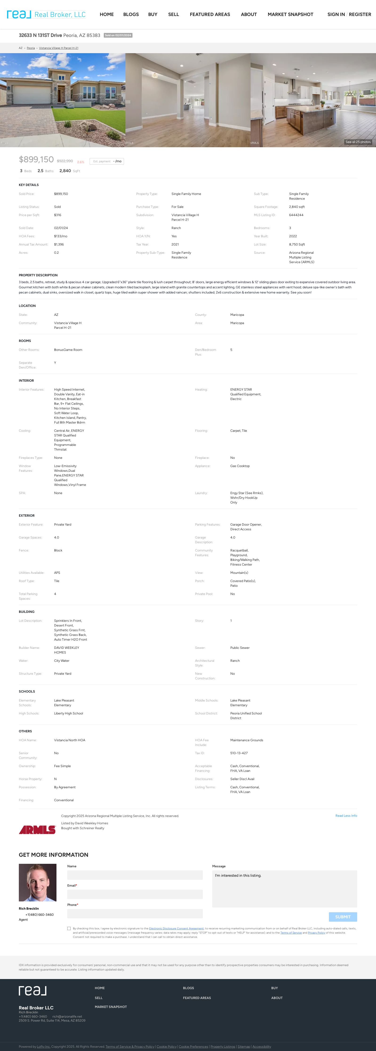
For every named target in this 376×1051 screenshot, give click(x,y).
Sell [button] (173, 14)
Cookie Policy (166, 1047)
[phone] (135, 913)
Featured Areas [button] (210, 14)
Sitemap (244, 1047)
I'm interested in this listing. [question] (284, 889)
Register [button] (360, 14)
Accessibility (261, 1047)
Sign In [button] (336, 14)
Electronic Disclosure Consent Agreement (176, 928)
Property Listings (223, 1047)
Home (107, 14)
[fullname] (135, 875)
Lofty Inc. (44, 1047)
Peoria (31, 48)
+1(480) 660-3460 (33, 1017)
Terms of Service (291, 932)
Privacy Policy (316, 932)
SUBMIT (343, 917)
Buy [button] (152, 14)
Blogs (131, 14)
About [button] (249, 14)
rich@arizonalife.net (67, 1017)
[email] (135, 894)
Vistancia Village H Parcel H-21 (58, 48)
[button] (101, 989)
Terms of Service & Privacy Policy (130, 1047)
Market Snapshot (290, 14)
